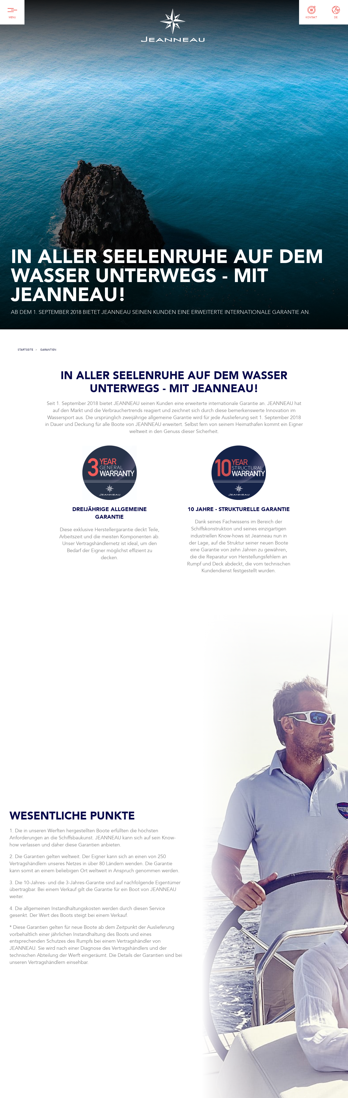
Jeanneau (172, 25)
